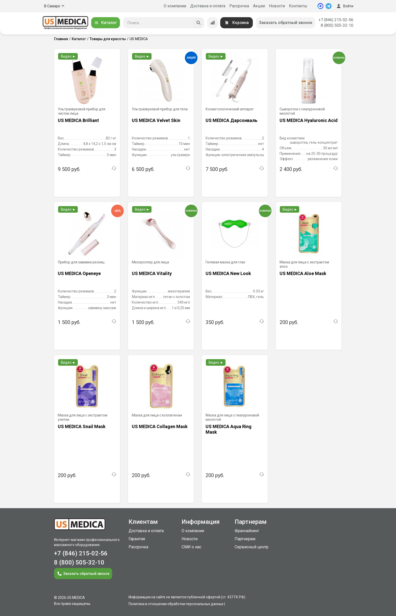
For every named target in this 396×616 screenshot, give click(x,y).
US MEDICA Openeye (79, 273)
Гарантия (137, 538)
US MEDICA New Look (228, 273)
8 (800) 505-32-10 (337, 25)
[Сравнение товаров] (212, 22)
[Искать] (198, 22)
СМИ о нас (191, 547)
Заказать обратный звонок (285, 22)
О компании (175, 6)
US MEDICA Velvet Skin (156, 120)
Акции (259, 6)
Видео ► (68, 56)
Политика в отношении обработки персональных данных (176, 604)
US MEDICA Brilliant (78, 120)
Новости (277, 6)
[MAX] (320, 6)
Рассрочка (239, 6)
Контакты (298, 6)
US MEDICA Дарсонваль (231, 120)
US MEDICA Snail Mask (82, 426)
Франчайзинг (247, 530)
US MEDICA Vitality (152, 273)
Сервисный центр (251, 547)
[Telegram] (329, 6)
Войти (344, 6)
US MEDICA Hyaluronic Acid (309, 120)
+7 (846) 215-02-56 (335, 19)
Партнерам (245, 538)
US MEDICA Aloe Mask (303, 273)
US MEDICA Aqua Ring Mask (229, 429)
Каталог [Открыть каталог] (105, 22)
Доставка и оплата (207, 6)
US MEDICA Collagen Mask (160, 426)
